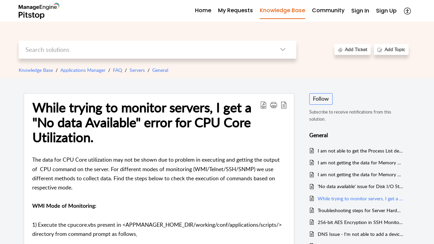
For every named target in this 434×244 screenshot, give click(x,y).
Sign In (360, 11)
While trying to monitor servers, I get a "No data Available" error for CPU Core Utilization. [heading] (141, 122)
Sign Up (386, 11)
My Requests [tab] (235, 10)
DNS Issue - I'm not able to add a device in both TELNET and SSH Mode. (360, 234)
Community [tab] (328, 10)
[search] (144, 50)
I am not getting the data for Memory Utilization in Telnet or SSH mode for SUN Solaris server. (360, 174)
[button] (407, 11)
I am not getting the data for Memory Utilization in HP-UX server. (360, 162)
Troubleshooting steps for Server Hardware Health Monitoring (360, 210)
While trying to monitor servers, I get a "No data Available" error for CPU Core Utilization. (360, 198)
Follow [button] (321, 98)
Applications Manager (82, 70)
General (160, 70)
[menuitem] (360, 11)
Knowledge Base (36, 70)
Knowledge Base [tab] (282, 10)
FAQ (117, 70)
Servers (137, 70)
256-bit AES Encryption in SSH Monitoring (360, 222)
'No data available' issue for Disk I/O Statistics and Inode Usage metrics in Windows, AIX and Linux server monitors (360, 186)
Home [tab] (203, 10)
